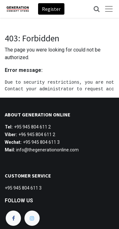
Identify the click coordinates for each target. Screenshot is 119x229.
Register (51, 9)
